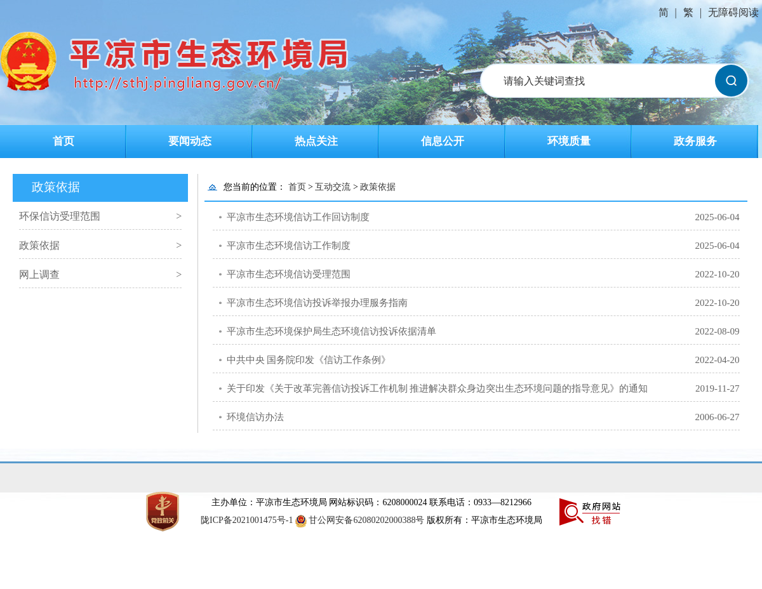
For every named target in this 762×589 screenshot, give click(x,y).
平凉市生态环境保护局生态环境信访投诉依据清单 (331, 331)
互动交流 (333, 187)
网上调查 (39, 274)
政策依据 (39, 245)
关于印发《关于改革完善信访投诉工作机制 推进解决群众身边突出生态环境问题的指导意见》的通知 (437, 388)
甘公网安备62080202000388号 (366, 520)
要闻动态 (189, 141)
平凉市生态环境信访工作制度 (289, 246)
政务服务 (695, 141)
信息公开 (442, 141)
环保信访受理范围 (59, 216)
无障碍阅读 (733, 12)
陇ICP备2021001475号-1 (248, 520)
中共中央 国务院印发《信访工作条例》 (309, 360)
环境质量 (569, 141)
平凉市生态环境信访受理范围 (289, 274)
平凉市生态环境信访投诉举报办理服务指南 (317, 303)
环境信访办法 (255, 417)
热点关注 (316, 141)
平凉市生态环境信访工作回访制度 (298, 217)
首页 (63, 141)
